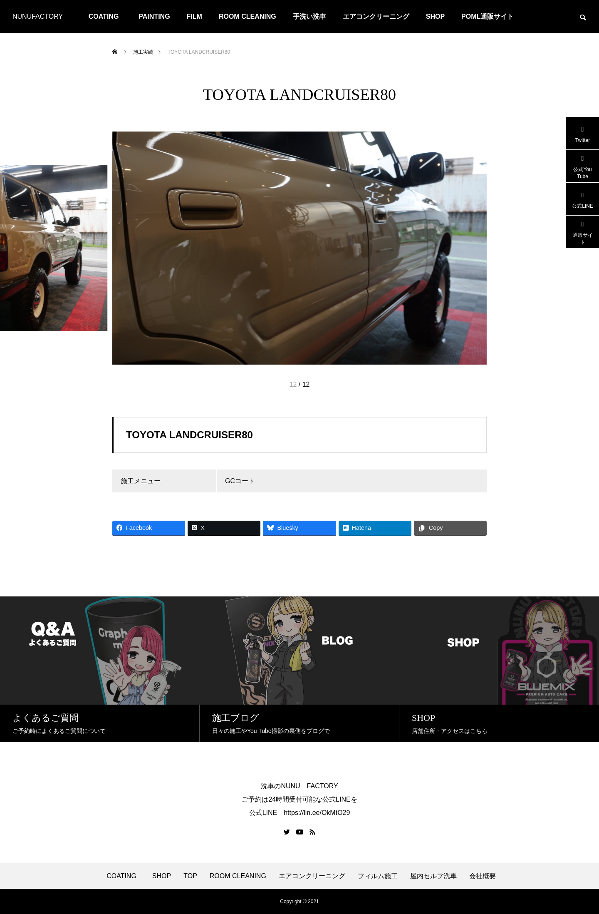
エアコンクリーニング (376, 16)
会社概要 (482, 876)
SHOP (435, 16)
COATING (107, 16)
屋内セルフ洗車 (433, 876)
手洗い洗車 (309, 16)
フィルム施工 (378, 876)
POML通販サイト (487, 16)
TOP (190, 876)
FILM (194, 16)
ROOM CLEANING (247, 16)
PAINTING (154, 16)
